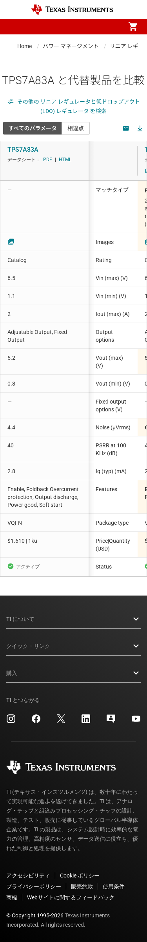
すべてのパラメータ (32, 128)
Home (24, 46)
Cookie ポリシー (80, 875)
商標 (11, 897)
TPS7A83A (22, 149)
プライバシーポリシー (33, 886)
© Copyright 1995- (35, 915)
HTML (65, 159)
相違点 (75, 128)
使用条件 (114, 886)
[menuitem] (67, 26)
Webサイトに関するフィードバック (70, 897)
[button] (14, 26)
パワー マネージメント (71, 46)
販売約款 (82, 886)
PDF (47, 159)
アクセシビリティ (28, 875)
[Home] (72, 9)
